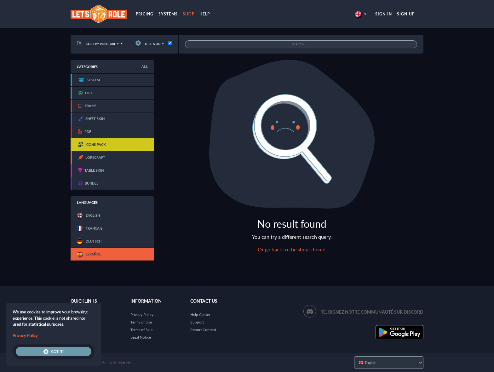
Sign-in (383, 14)
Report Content (203, 329)
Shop (188, 14)
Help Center (200, 314)
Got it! (53, 351)
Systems (168, 14)
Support (197, 322)
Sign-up (406, 14)
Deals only (149, 44)
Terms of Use (141, 322)
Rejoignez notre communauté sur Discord (371, 312)
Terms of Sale (141, 329)
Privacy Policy (141, 314)
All (144, 66)
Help (204, 14)
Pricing (144, 14)
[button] (360, 14)
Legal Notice (140, 337)
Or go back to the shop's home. (292, 249)
